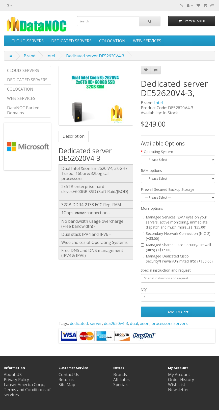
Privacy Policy (16, 379)
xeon (144, 323)
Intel (50, 56)
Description (74, 136)
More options (152, 208)
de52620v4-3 (116, 323)
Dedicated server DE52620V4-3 (95, 56)
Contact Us (69, 374)
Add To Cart (178, 311)
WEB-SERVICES (147, 41)
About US (13, 374)
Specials (120, 384)
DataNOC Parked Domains (23, 110)
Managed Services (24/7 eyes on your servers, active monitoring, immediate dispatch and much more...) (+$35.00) (174, 222)
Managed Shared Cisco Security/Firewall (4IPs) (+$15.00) (176, 247)
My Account (179, 374)
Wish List (176, 384)
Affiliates (121, 379)
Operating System (158, 151)
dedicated (79, 323)
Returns (66, 379)
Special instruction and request (166, 270)
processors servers (169, 323)
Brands (120, 374)
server (96, 323)
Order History (181, 379)
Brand (29, 56)
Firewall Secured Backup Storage (167, 189)
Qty (144, 289)
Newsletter (178, 389)
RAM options (151, 170)
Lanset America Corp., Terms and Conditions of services (27, 389)
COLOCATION (112, 41)
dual (134, 323)
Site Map (67, 384)
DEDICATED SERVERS (71, 41)
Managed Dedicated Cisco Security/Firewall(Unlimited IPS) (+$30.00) (177, 259)
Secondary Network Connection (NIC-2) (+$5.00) (175, 236)
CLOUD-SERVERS (28, 41)
